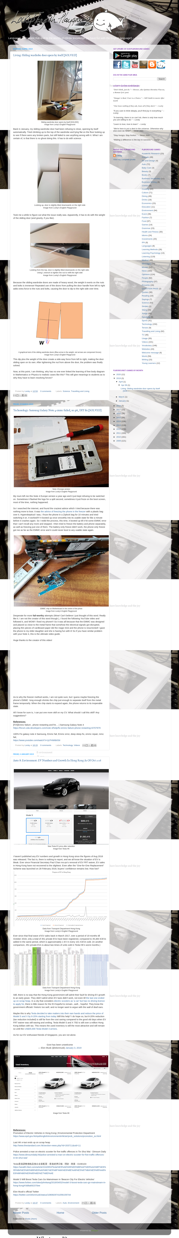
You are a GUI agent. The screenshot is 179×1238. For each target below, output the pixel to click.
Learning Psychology (151, 253)
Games (145, 225)
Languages (147, 246)
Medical (145, 260)
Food (144, 221)
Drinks (145, 200)
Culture (145, 192)
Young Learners (149, 363)
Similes (145, 306)
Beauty (145, 171)
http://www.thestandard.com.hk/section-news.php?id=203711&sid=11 (47, 1145)
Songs (145, 313)
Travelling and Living (80, 391)
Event (144, 214)
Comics (145, 186)
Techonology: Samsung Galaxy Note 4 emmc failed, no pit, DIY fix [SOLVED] (57, 410)
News (144, 271)
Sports (145, 320)
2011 (118, 433)
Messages (146, 264)
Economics (147, 203)
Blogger (94, 1230)
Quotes (145, 292)
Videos (77, 745)
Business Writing (149, 182)
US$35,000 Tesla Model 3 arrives (40, 1029)
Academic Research (151, 153)
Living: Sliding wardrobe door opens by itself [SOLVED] (45, 55)
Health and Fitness (150, 232)
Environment (73, 1203)
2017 (118, 410)
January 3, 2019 (73, 1048)
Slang (144, 310)
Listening (146, 256)
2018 (118, 406)
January (122, 401)
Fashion (145, 217)
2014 (118, 421)
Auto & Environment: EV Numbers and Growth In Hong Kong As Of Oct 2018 (57, 760)
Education (146, 207)
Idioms (145, 235)
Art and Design (148, 161)
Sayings (145, 299)
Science (66, 391)
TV (143, 335)
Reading (145, 296)
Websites (146, 349)
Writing (145, 359)
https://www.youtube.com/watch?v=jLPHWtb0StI (36, 740)
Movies (145, 267)
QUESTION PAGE (150, 289)
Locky (27, 391)
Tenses (145, 328)
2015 (118, 417)
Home (60, 1212)
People (145, 278)
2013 (118, 425)
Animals (145, 157)
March (122, 397)
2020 (118, 374)
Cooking (145, 189)
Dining (145, 196)
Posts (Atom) (31, 1219)
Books (145, 175)
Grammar (146, 228)
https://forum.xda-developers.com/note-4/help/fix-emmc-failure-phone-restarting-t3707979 (56, 728)
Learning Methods (150, 249)
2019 (118, 378)
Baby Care (146, 168)
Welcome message (150, 353)
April (121, 382)
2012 (118, 429)
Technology (68, 745)
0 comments (45, 391)
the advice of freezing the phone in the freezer (63, 511)
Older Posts (99, 1212)
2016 (118, 413)
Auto (65, 1203)
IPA (143, 242)
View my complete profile (124, 159)
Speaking (146, 317)
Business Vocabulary (151, 178)
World (144, 356)
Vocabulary (147, 345)
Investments (147, 239)
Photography (147, 281)
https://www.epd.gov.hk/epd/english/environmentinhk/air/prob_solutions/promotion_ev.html (57, 1136)
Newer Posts (21, 1212)
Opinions (146, 274)
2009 (118, 441)
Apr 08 (124, 385)
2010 (118, 437)
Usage (145, 338)
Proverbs (146, 285)
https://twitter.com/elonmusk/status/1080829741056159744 (42, 1195)
